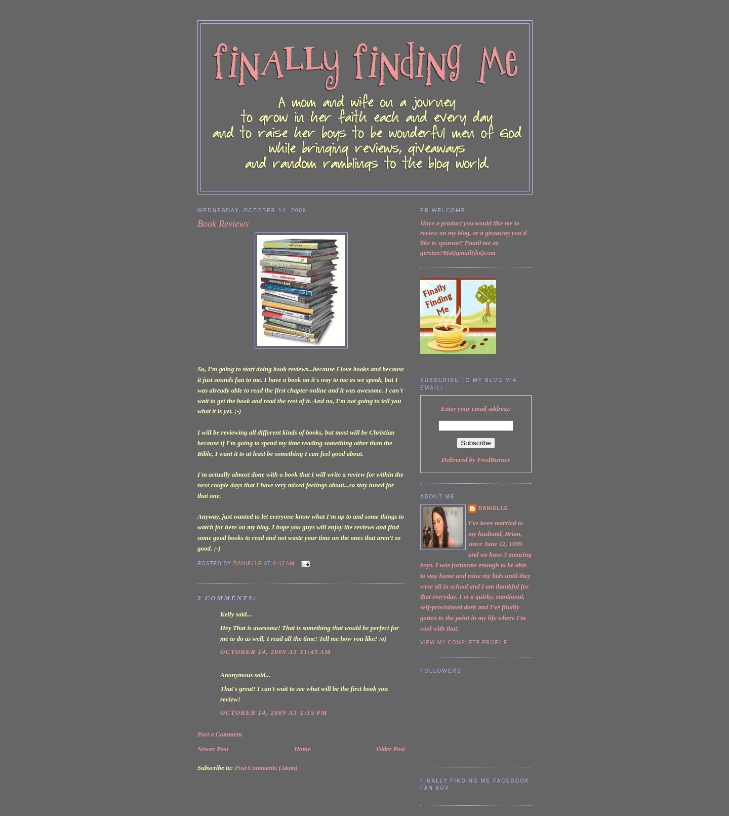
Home (302, 749)
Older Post (390, 749)
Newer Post (212, 749)
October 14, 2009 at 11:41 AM (275, 651)
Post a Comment (219, 734)
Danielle (493, 508)
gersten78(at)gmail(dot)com (458, 252)
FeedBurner (493, 459)
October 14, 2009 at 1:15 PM (274, 712)
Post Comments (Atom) (266, 767)
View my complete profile (464, 642)
